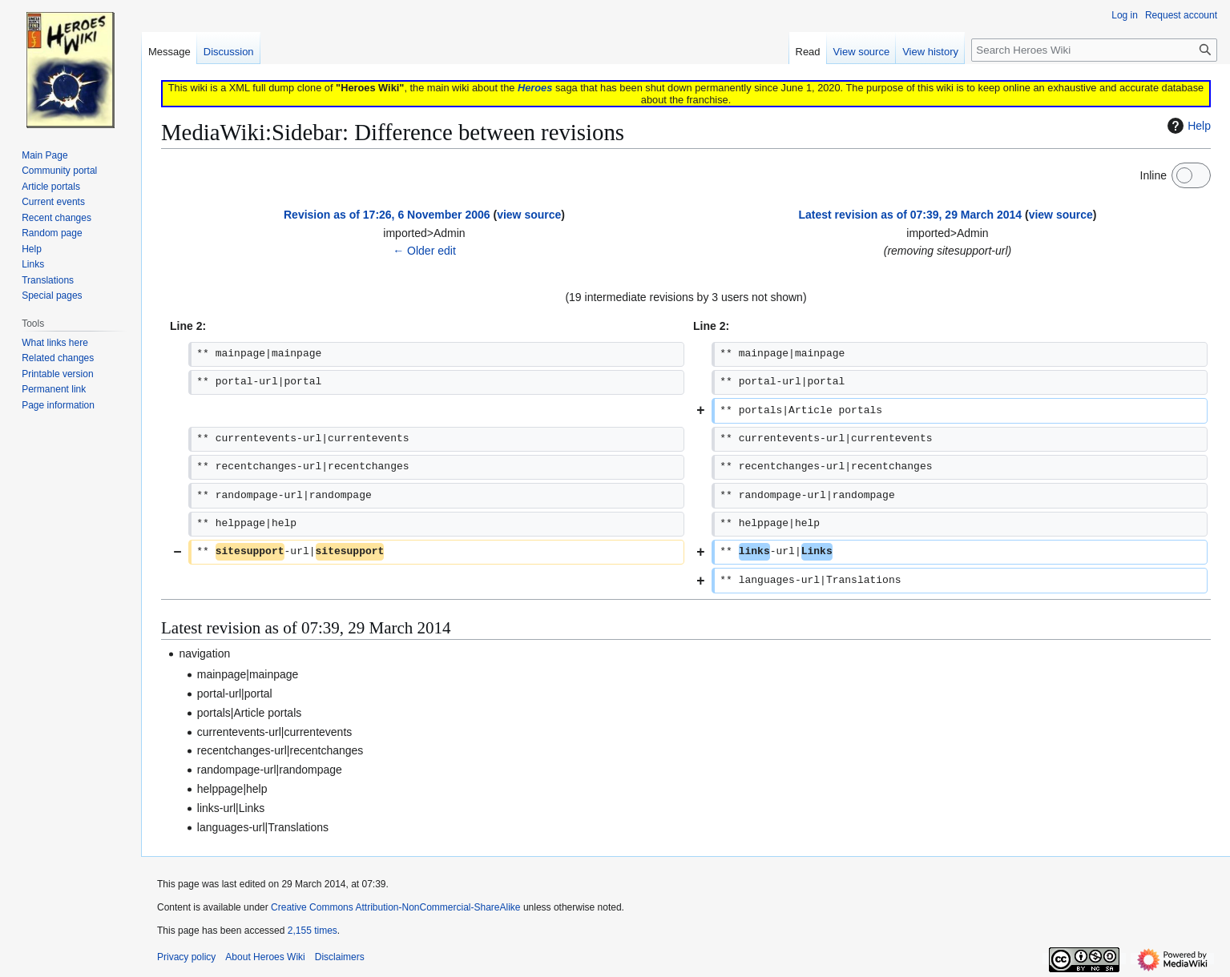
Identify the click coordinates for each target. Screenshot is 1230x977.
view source (529, 214)
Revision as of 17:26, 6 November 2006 (387, 214)
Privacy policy (186, 957)
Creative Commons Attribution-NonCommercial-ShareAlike (395, 907)
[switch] (1191, 175)
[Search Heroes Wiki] (1094, 50)
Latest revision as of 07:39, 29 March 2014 (910, 214)
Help (1187, 126)
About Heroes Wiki (264, 957)
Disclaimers (340, 957)
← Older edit (424, 250)
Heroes (535, 88)
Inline (1153, 175)
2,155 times (312, 930)
